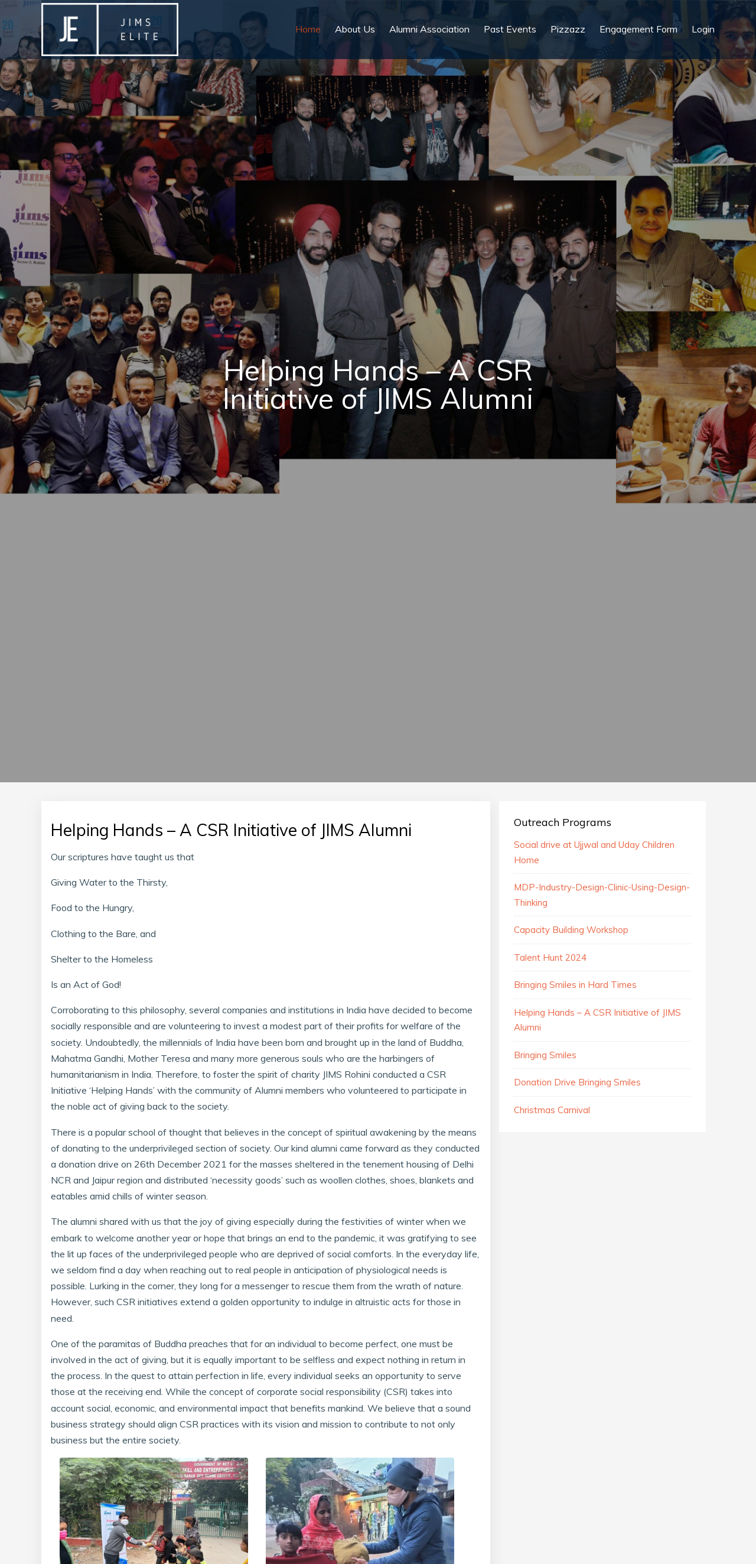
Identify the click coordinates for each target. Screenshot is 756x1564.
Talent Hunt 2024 (550, 957)
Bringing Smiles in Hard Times (575, 984)
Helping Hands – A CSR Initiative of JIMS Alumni (597, 1020)
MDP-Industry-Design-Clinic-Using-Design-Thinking (602, 895)
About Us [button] (355, 29)
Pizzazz (567, 29)
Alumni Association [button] (429, 29)
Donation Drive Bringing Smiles (577, 1082)
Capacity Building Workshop (571, 929)
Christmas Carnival (552, 1110)
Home (308, 29)
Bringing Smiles (545, 1055)
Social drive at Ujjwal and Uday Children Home (594, 852)
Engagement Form (638, 29)
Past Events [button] (510, 29)
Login (703, 29)
